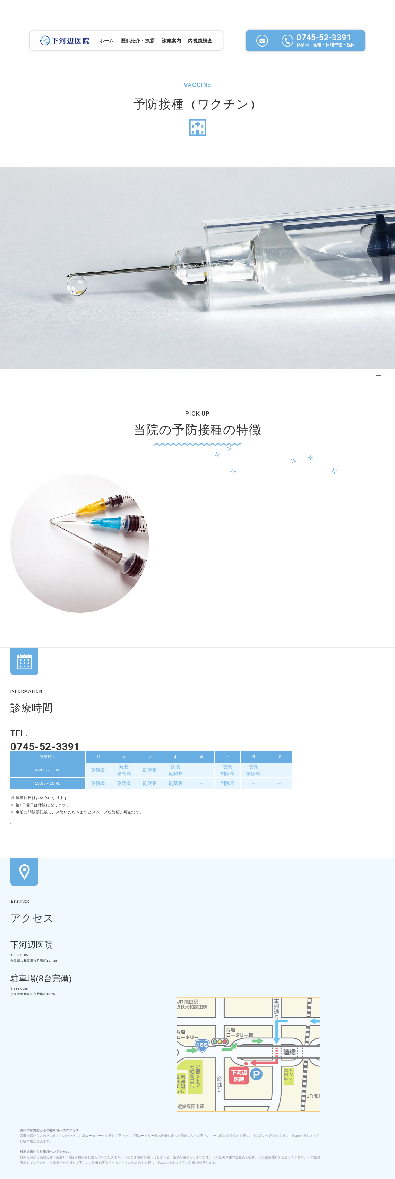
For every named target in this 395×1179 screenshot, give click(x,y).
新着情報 (194, 1107)
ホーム (90, 20)
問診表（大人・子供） (185, 744)
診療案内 (120, 1107)
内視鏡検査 (188, 20)
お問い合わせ (233, 1107)
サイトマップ (343, 1107)
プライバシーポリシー (288, 1107)
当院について (80, 1107)
